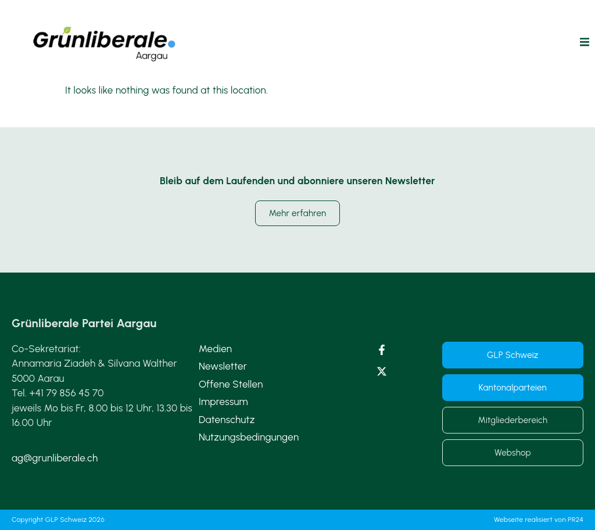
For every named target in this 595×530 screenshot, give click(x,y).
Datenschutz (227, 419)
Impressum (223, 401)
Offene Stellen (231, 384)
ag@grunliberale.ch (55, 458)
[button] (584, 41)
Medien (215, 348)
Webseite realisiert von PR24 (538, 519)
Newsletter (223, 366)
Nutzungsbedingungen (249, 437)
